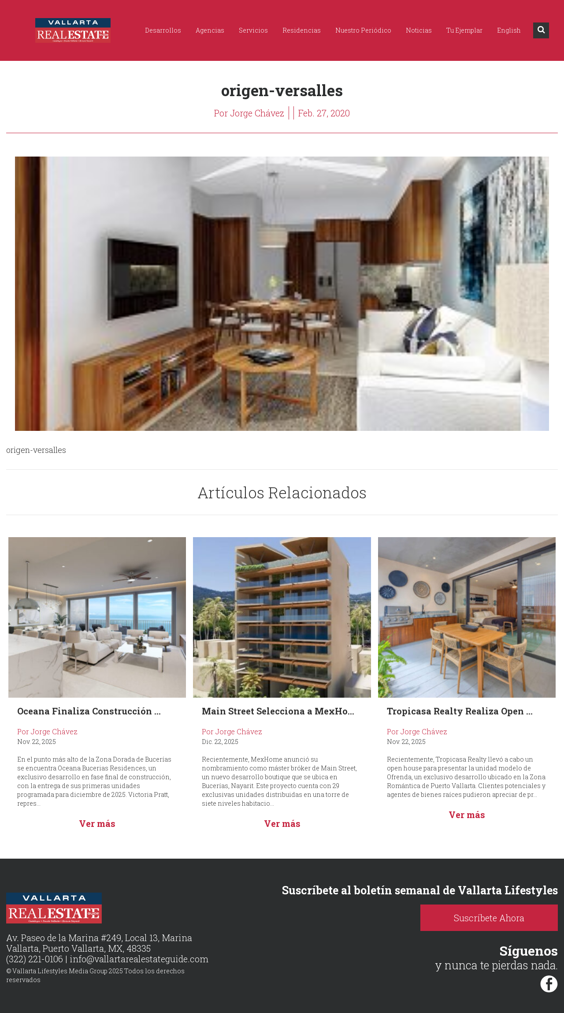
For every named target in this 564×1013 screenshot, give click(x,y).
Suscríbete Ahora (489, 917)
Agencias (210, 30)
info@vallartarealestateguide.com (139, 958)
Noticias (419, 30)
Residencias (301, 30)
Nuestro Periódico (363, 30)
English (509, 30)
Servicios (253, 30)
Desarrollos (163, 30)
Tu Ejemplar (464, 30)
